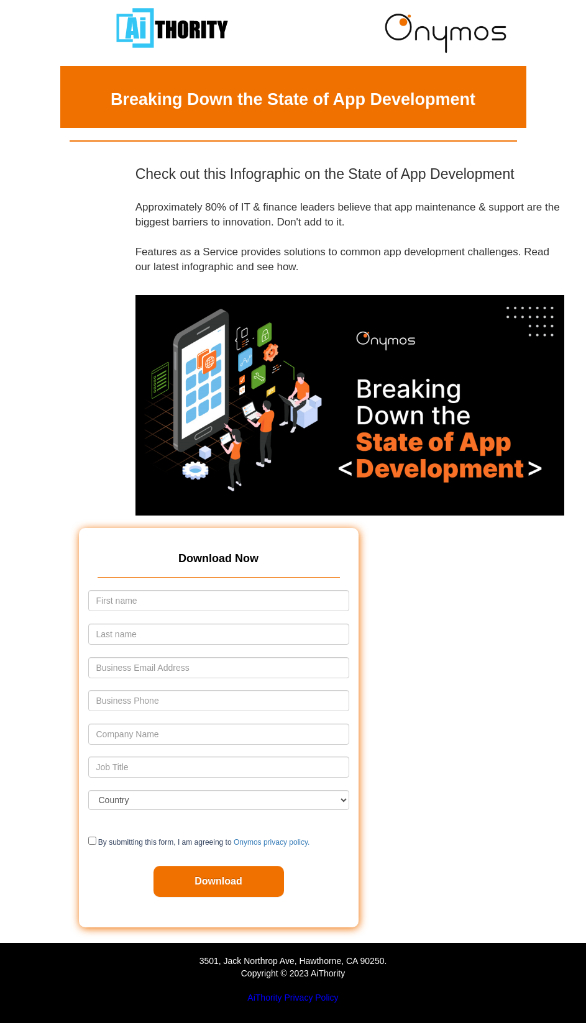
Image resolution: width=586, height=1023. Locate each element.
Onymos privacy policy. (271, 842)
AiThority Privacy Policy (292, 998)
